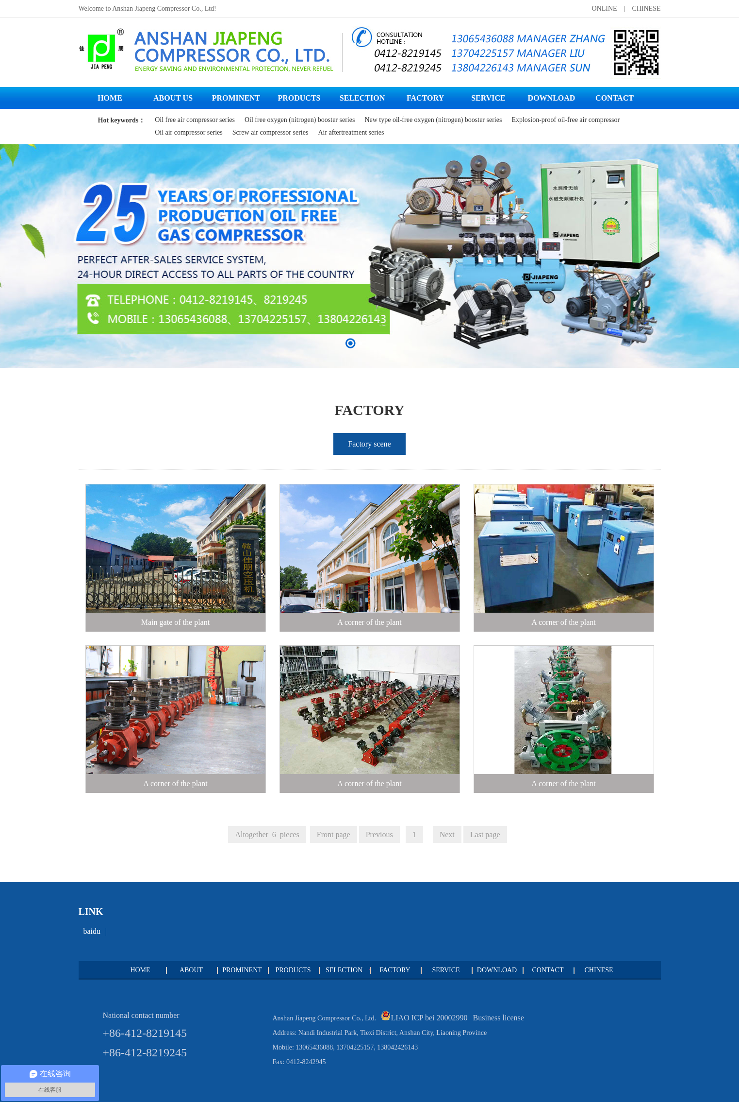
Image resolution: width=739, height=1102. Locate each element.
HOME (140, 970)
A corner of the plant (369, 622)
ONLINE (604, 8)
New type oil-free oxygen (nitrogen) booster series (433, 119)
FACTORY (394, 970)
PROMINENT (242, 970)
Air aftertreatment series (351, 132)
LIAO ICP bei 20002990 (430, 1018)
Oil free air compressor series (195, 119)
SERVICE (446, 970)
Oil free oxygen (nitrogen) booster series (300, 119)
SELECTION (344, 970)
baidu (92, 931)
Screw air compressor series (270, 132)
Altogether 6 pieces (267, 834)
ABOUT (191, 970)
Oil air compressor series (189, 132)
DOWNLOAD (497, 970)
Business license (498, 1018)
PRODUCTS (293, 970)
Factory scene (369, 444)
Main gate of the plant (175, 622)
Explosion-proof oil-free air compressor (565, 119)
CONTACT (548, 970)
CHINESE (646, 8)
